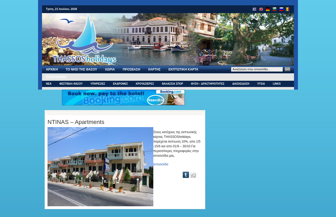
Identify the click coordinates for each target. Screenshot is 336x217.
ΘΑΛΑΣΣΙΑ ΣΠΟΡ (172, 83)
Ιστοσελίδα (160, 164)
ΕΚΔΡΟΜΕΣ (120, 83)
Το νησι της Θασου (81, 69)
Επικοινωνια (56, 77)
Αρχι (52, 69)
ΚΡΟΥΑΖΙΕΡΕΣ (145, 83)
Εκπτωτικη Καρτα (183, 69)
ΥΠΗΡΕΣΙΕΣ (98, 83)
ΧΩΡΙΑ (110, 69)
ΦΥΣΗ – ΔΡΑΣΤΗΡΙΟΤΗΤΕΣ (207, 83)
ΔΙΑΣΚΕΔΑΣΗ (240, 83)
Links (277, 83)
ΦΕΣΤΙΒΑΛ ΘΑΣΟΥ (71, 83)
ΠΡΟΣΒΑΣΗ (131, 69)
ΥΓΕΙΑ (261, 83)
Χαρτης (154, 69)
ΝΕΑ (48, 83)
